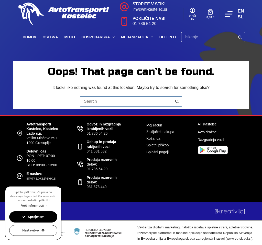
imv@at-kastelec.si (150, 9)
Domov (29, 37)
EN (241, 11)
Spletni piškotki (158, 145)
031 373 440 (97, 187)
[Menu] (229, 14)
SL (241, 16)
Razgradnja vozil (211, 140)
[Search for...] (208, 37)
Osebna (50, 37)
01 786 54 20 (144, 23)
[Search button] (240, 37)
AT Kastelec (207, 124)
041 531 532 (97, 151)
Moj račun (154, 125)
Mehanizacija (138, 37)
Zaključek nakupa (160, 132)
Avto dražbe (207, 132)
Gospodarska (99, 37)
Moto (69, 37)
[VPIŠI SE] (192, 14)
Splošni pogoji (157, 152)
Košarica (153, 138)
